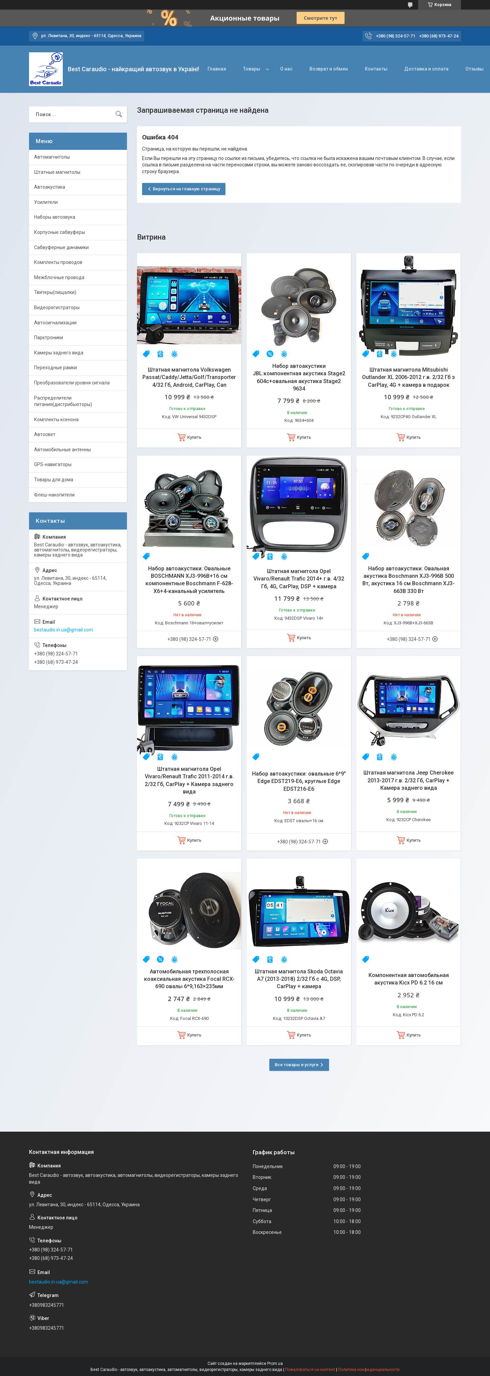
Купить (194, 437)
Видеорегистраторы (57, 307)
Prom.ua (275, 1363)
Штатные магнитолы (57, 172)
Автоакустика (49, 187)
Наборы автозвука (54, 217)
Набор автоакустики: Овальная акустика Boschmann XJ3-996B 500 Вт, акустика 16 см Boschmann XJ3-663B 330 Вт (408, 579)
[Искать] (119, 114)
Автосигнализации (55, 322)
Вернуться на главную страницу (186, 188)
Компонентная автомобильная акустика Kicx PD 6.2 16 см (409, 979)
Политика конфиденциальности (369, 1369)
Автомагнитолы (52, 157)
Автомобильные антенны (62, 449)
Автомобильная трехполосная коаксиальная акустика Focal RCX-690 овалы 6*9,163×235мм (189, 979)
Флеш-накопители (54, 494)
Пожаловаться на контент (310, 1369)
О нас (286, 69)
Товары (251, 69)
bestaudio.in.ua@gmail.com (63, 629)
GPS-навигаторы (53, 464)
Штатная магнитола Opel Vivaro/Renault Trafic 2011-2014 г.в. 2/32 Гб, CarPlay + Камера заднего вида (189, 780)
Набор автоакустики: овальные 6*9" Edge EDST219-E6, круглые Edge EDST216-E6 (299, 781)
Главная (217, 69)
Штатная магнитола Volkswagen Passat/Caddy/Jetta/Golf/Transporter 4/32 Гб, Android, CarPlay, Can (189, 377)
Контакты (376, 69)
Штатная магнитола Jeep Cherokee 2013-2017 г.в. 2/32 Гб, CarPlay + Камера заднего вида (408, 780)
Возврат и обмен (328, 69)
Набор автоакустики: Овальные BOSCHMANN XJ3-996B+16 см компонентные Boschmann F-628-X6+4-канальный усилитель (189, 579)
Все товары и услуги (296, 1064)
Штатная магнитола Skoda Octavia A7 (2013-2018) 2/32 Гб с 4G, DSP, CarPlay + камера (299, 979)
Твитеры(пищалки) (55, 292)
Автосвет (44, 434)
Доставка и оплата (426, 69)
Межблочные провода (59, 277)
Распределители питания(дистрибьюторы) (63, 401)
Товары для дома (53, 479)
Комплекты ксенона (56, 419)
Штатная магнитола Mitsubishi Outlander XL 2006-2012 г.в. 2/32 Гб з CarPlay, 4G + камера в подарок (408, 377)
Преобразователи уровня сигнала (72, 382)
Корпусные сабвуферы (59, 232)
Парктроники (48, 337)
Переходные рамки (55, 367)
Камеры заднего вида (58, 352)
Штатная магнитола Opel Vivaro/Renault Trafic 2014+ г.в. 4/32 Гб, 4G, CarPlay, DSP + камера (298, 579)
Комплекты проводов (58, 262)
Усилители (46, 202)
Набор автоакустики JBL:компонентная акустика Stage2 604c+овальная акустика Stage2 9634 (299, 377)
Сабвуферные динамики (61, 247)
